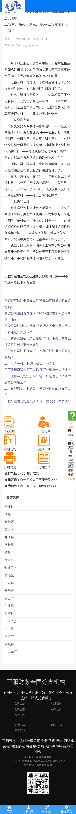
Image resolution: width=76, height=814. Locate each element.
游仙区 (9, 575)
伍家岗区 (10, 651)
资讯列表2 (20, 724)
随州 (7, 552)
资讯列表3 (56, 724)
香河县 (9, 613)
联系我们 (20, 730)
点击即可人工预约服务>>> (38, 486)
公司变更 (20, 709)
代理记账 (56, 703)
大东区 (9, 560)
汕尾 (7, 514)
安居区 (9, 590)
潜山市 (9, 598)
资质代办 (20, 715)
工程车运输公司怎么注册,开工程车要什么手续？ (37, 401)
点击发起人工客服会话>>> (38, 479)
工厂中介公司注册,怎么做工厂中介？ (29, 363)
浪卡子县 (10, 621)
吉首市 (9, 636)
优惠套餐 (71, 447)
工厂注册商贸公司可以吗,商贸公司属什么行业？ (37, 369)
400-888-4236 (30, 473)
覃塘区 (9, 529)
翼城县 (9, 644)
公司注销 (56, 709)
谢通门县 (10, 567)
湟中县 (9, 629)
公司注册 (71, 435)
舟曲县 (9, 506)
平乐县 (9, 583)
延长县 (9, 544)
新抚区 (9, 522)
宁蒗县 (9, 606)
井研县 (9, 537)
